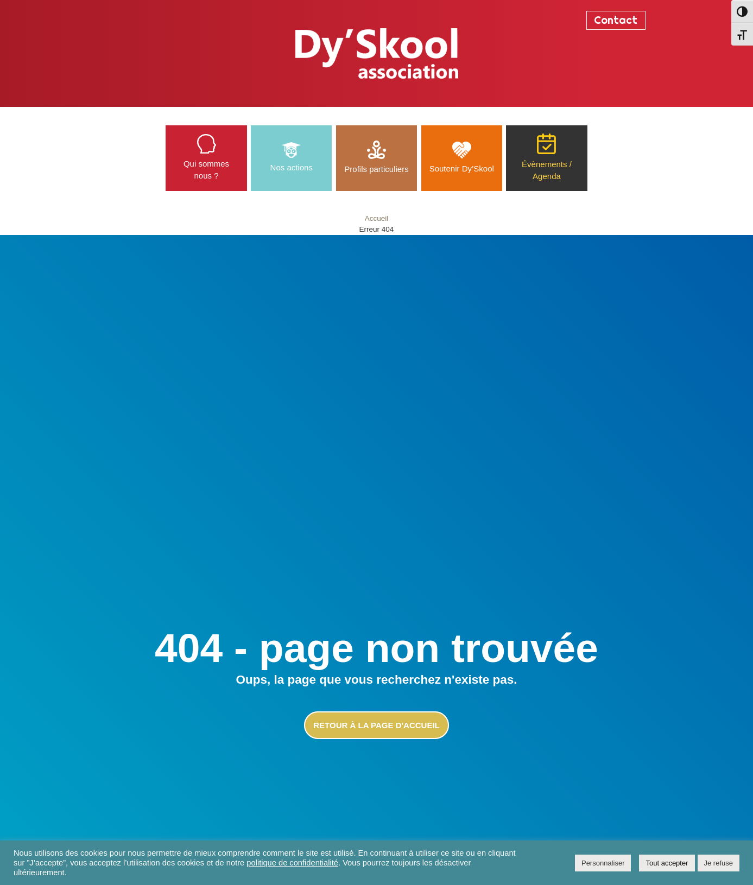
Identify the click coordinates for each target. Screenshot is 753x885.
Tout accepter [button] (667, 863)
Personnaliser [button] (603, 863)
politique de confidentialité (292, 862)
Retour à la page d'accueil (376, 725)
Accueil (377, 218)
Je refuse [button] (718, 863)
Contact (615, 20)
